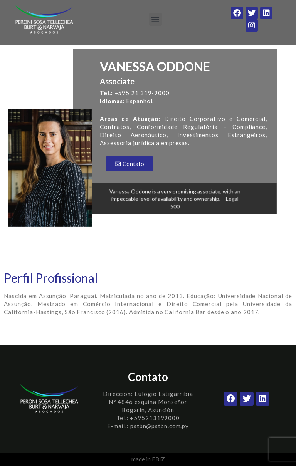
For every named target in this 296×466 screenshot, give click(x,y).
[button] (155, 19)
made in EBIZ (148, 459)
